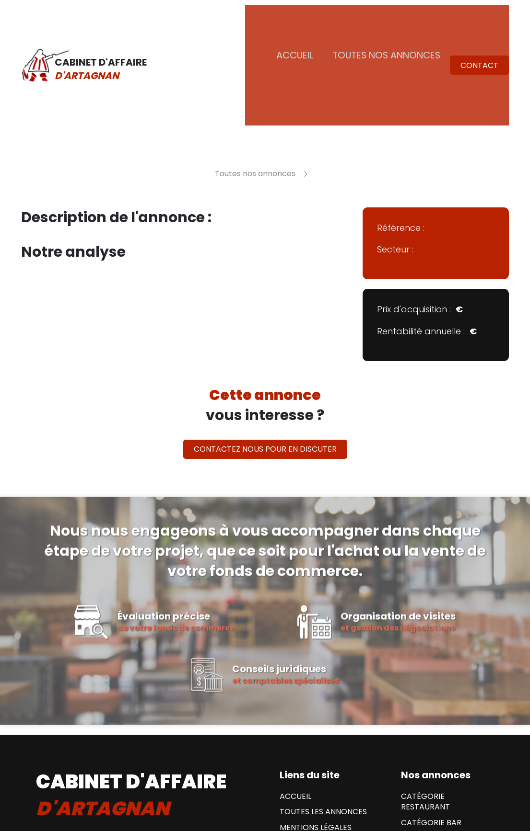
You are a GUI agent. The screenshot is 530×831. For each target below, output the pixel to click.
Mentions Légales (316, 737)
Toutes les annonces (323, 722)
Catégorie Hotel (436, 763)
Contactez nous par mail (99, 781)
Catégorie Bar (431, 733)
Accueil (309, 21)
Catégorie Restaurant (425, 711)
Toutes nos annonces (392, 21)
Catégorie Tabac (436, 779)
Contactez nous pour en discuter (265, 358)
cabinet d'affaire (131, 705)
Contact (479, 22)
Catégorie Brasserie (443, 748)
